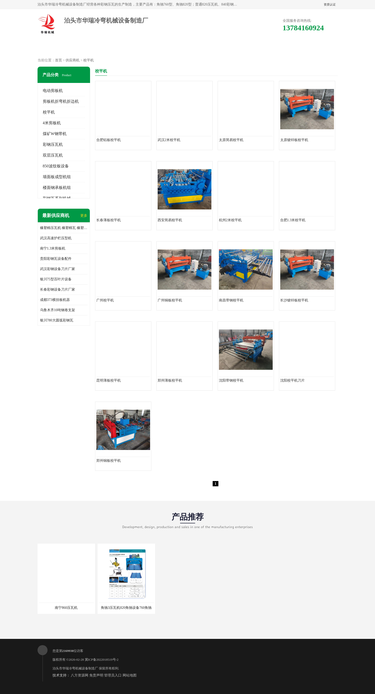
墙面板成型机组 (57, 177)
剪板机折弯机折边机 (61, 101)
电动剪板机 (53, 90)
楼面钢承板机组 (57, 187)
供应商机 (94, 48)
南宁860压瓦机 (66, 608)
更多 (83, 215)
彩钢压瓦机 (53, 144)
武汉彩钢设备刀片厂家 (57, 269)
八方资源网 (79, 675)
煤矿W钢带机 (55, 134)
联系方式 (282, 48)
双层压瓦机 (53, 155)
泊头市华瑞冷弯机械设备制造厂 (75, 668)
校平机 (88, 60)
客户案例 (244, 48)
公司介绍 (169, 48)
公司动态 (207, 48)
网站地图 (130, 675)
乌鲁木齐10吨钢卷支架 (57, 310)
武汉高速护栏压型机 (56, 238)
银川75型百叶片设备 (56, 279)
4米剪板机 (52, 123)
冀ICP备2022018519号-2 (102, 659)
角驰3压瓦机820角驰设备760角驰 (126, 608)
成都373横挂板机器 (55, 300)
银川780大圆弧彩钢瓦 (56, 320)
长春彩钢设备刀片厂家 (57, 289)
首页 (58, 60)
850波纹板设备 (56, 166)
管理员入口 (113, 675)
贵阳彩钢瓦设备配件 (56, 259)
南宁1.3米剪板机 (53, 248)
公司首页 (57, 48)
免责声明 (96, 675)
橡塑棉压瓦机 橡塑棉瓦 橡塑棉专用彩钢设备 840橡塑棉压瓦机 (64, 228)
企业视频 (132, 48)
